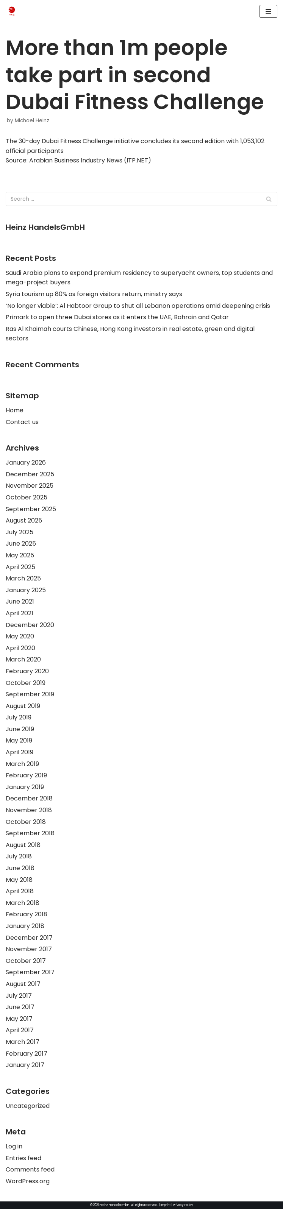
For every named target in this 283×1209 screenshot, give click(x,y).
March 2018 (22, 903)
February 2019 (26, 775)
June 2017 (20, 1007)
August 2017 (23, 984)
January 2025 (26, 590)
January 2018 (25, 926)
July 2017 (19, 995)
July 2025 (19, 532)
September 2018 (30, 833)
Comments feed (30, 1169)
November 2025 (29, 485)
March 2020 (23, 659)
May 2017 (19, 1018)
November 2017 (29, 949)
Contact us (22, 422)
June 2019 (20, 729)
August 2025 (24, 520)
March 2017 (22, 1041)
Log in (14, 1146)
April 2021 (19, 613)
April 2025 (20, 567)
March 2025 (23, 578)
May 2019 (19, 740)
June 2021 (20, 601)
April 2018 (20, 891)
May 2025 (20, 555)
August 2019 (23, 706)
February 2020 (27, 671)
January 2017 (25, 1065)
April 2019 (19, 752)
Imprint (165, 1205)
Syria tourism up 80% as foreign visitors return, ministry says (94, 294)
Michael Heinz (32, 120)
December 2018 (29, 798)
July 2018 (19, 856)
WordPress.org (28, 1181)
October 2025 (26, 497)
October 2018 (26, 821)
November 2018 (29, 810)
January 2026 (26, 462)
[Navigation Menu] (268, 11)
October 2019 (25, 683)
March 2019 (22, 764)
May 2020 (20, 636)
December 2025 (30, 474)
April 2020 (20, 648)
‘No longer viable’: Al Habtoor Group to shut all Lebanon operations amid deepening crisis (138, 305)
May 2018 (19, 879)
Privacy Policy (183, 1205)
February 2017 (26, 1053)
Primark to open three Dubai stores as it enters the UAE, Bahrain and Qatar (117, 317)
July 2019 (18, 717)
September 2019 (30, 694)
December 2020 (30, 625)
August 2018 (23, 845)
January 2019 (25, 787)
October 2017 (26, 960)
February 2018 (26, 914)
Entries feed (23, 1158)
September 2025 (31, 509)
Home (14, 410)
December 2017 (29, 937)
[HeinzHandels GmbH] (12, 11)
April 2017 (20, 1030)
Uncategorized (28, 1105)
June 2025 (21, 543)
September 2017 (30, 972)
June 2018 (20, 868)
